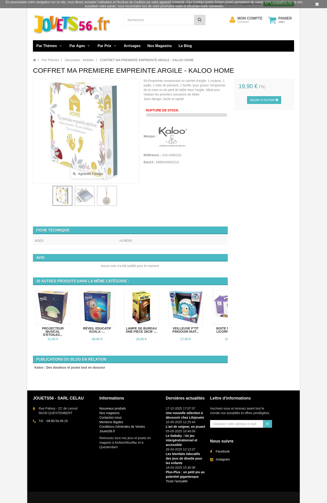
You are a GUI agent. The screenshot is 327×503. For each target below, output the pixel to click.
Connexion (243, 21)
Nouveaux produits (112, 408)
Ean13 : (149, 162)
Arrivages (132, 46)
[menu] (233, 20)
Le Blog (185, 46)
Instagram (223, 459)
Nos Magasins (159, 46)
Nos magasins (109, 413)
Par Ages (77, 46)
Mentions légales (111, 422)
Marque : (151, 136)
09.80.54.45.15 (57, 421)
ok (267, 423)
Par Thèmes (46, 46)
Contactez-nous (110, 417)
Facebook (223, 451)
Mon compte (250, 18)
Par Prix (104, 46)
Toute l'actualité (177, 481)
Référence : (152, 155)
